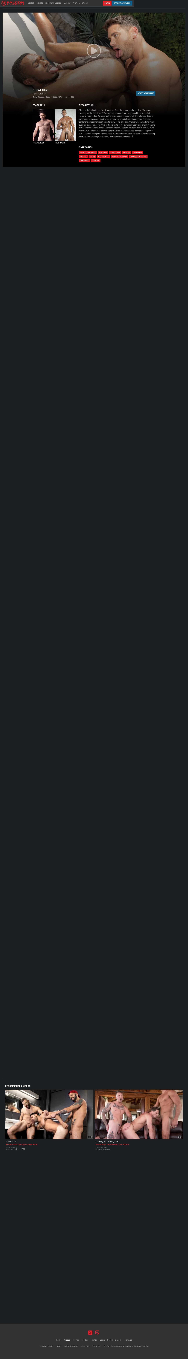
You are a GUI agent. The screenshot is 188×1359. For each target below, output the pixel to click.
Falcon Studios (101, 1148)
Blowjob (133, 156)
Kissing (115, 156)
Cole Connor (22, 1144)
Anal (82, 152)
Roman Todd (101, 1144)
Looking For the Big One (107, 1141)
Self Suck (83, 156)
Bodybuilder (91, 152)
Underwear (137, 152)
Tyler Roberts (123, 1144)
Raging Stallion (11, 1147)
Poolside (123, 156)
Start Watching (145, 93)
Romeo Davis (11, 1144)
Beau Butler (39, 143)
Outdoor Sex (115, 152)
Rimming (142, 156)
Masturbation (103, 156)
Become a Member (122, 3)
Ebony (92, 156)
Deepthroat (84, 160)
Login (107, 3)
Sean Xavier (60, 143)
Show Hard (11, 1141)
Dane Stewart (112, 1144)
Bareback (126, 152)
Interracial (103, 152)
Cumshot (95, 160)
